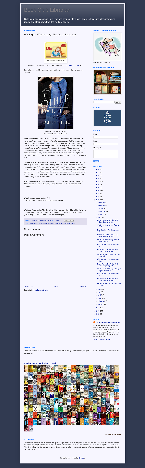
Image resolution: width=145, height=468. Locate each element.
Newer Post (29, 286)
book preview (34, 223)
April (99, 295)
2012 (98, 314)
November (101, 205)
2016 (98, 197)
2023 (98, 176)
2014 (98, 308)
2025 (98, 170)
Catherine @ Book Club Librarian (108, 322)
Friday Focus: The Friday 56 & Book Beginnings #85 (107, 250)
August (100, 214)
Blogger (81, 458)
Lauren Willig (43, 223)
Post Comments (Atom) (41, 290)
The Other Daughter (53, 223)
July (99, 217)
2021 (98, 182)
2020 (98, 185)
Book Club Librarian (47, 10)
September (102, 211)
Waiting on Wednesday (67, 223)
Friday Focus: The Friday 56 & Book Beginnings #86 (107, 236)
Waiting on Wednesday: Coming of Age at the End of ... (109, 270)
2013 (98, 311)
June (99, 289)
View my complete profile (102, 339)
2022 (98, 179)
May (99, 292)
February (101, 301)
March (100, 298)
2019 (98, 188)
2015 (98, 200)
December (101, 202)
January (101, 304)
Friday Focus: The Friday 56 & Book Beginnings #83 (107, 279)
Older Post (82, 286)
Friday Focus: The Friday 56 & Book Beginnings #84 (107, 265)
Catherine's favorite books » (112, 434)
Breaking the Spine (72, 65)
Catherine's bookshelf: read (40, 363)
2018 (98, 191)
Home (56, 286)
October (101, 208)
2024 (98, 173)
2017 (98, 194)
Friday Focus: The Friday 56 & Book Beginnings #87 (107, 221)
